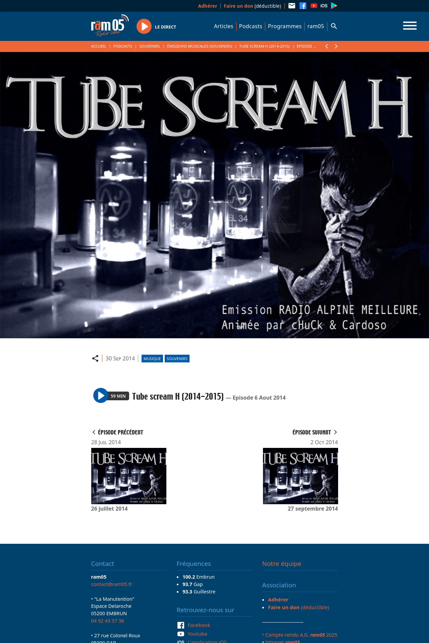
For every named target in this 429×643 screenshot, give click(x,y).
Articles (223, 26)
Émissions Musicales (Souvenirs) (199, 46)
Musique (152, 358)
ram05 (315, 26)
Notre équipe (282, 563)
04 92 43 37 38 (107, 620)
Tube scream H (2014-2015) (264, 46)
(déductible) (252, 6)
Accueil (98, 46)
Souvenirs (149, 46)
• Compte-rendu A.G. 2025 (299, 634)
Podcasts (250, 26)
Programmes (285, 26)
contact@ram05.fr (111, 584)
